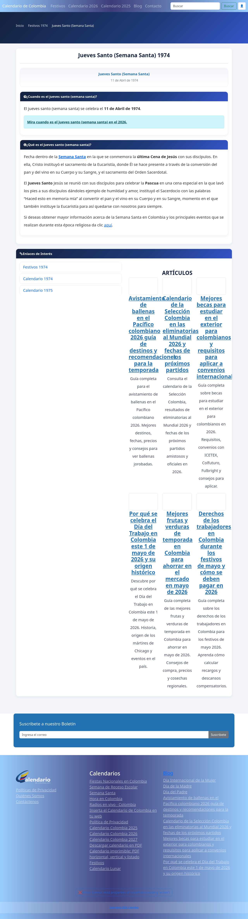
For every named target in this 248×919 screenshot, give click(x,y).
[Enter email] (114, 735)
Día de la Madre (177, 786)
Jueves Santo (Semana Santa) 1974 (124, 55)
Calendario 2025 (116, 6)
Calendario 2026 (83, 6)
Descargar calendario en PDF (116, 845)
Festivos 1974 (35, 267)
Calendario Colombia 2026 (113, 834)
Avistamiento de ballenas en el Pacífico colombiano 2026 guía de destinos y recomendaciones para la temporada (153, 334)
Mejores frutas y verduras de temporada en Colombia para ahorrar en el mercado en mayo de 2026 (178, 553)
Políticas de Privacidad (36, 790)
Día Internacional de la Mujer (189, 780)
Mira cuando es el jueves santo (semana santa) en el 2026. (77, 122)
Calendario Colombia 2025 (113, 828)
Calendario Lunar (105, 869)
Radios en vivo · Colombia (113, 805)
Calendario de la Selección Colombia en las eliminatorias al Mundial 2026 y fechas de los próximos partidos (180, 333)
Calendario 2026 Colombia (124, 908)
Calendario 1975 (38, 290)
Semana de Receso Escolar (114, 787)
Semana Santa (102, 793)
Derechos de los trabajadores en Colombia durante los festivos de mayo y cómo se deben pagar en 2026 (214, 553)
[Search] (195, 6)
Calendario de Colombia (24, 6)
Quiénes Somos (30, 796)
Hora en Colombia (106, 799)
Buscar (229, 6)
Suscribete (218, 735)
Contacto (153, 6)
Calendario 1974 (38, 278)
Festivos (58, 6)
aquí (108, 225)
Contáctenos (27, 802)
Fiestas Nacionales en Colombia (118, 781)
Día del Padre (175, 792)
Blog (138, 6)
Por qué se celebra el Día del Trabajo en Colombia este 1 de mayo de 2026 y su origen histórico (143, 543)
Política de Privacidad (109, 822)
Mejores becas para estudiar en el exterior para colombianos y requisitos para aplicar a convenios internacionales (218, 337)
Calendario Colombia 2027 (113, 840)
